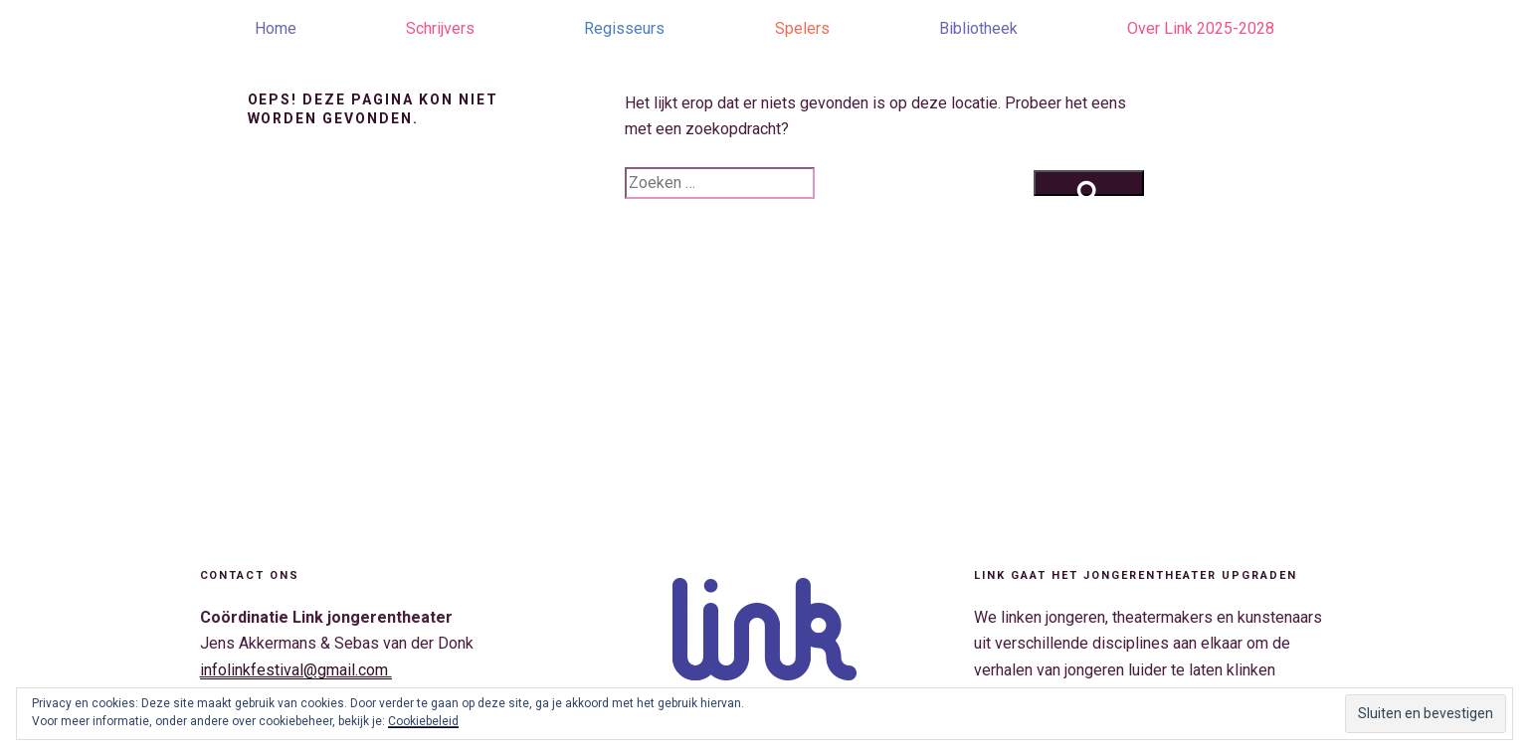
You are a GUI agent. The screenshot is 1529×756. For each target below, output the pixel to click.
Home (275, 28)
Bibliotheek (978, 28)
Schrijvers (440, 28)
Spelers (802, 28)
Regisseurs (624, 28)
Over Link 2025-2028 (1200, 28)
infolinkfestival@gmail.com (296, 670)
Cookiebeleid (423, 721)
